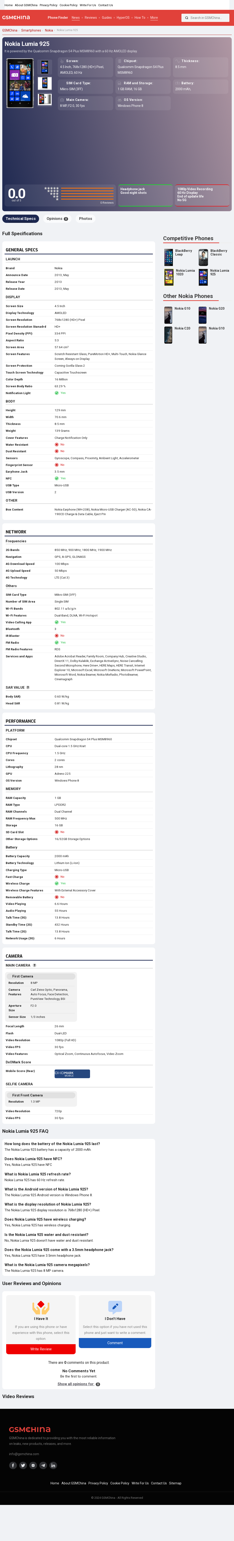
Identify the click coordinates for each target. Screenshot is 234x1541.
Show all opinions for (79, 1384)
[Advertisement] (117, 148)
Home (9, 5)
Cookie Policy (68, 5)
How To (140, 17)
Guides (107, 17)
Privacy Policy (48, 5)
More (154, 17)
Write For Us (88, 5)
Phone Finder (58, 17)
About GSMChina (26, 5)
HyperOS (123, 17)
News (76, 17)
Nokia (58, 268)
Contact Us (105, 5)
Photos (85, 218)
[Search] (186, 18)
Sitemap (175, 1483)
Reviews (91, 17)
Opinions (57, 218)
